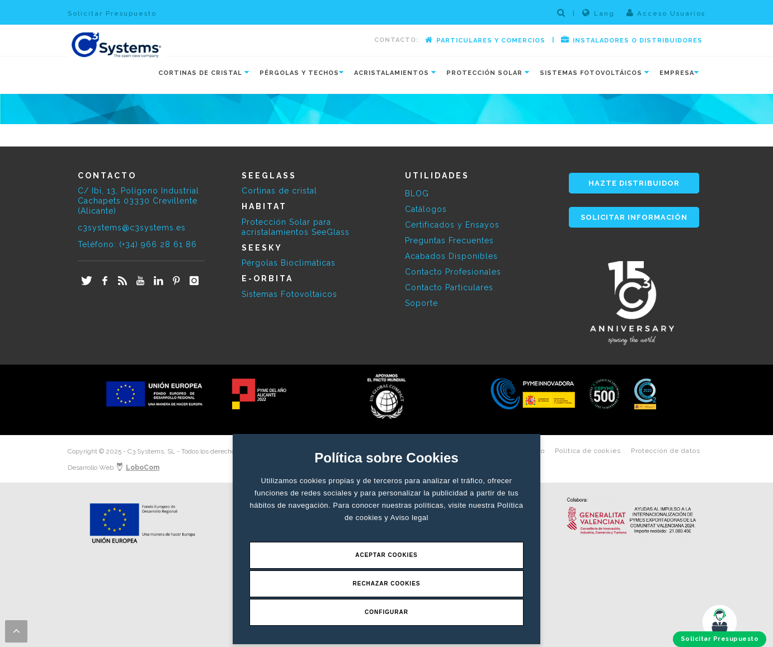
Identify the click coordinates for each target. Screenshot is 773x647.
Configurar (386, 612)
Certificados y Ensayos (452, 224)
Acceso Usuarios (665, 12)
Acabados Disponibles (451, 256)
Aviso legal (409, 517)
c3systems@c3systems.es (132, 227)
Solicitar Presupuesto (112, 13)
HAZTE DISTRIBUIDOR (634, 183)
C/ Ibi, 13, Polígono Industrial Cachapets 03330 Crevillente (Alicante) (138, 200)
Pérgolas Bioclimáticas (289, 262)
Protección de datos (665, 451)
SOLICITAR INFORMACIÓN (634, 217)
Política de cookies (588, 451)
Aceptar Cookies (386, 555)
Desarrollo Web (113, 467)
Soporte (421, 303)
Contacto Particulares (449, 287)
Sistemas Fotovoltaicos (289, 294)
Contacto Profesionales (453, 271)
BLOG (417, 193)
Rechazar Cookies (386, 583)
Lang (598, 12)
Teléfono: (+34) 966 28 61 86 (137, 244)
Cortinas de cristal (279, 190)
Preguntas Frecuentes (449, 240)
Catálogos (426, 209)
